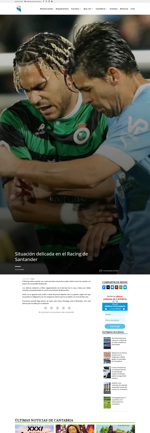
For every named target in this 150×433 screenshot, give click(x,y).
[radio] (44, 308)
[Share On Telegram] (125, 287)
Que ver (87, 9)
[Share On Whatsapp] (120, 287)
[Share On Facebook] (104, 287)
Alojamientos (62, 9)
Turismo (75, 9)
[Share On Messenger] (112, 287)
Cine (133, 9)
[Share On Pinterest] (116, 287)
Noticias (124, 9)
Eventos (114, 9)
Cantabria (100, 9)
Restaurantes (46, 9)
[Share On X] (108, 287)
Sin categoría (19, 269)
